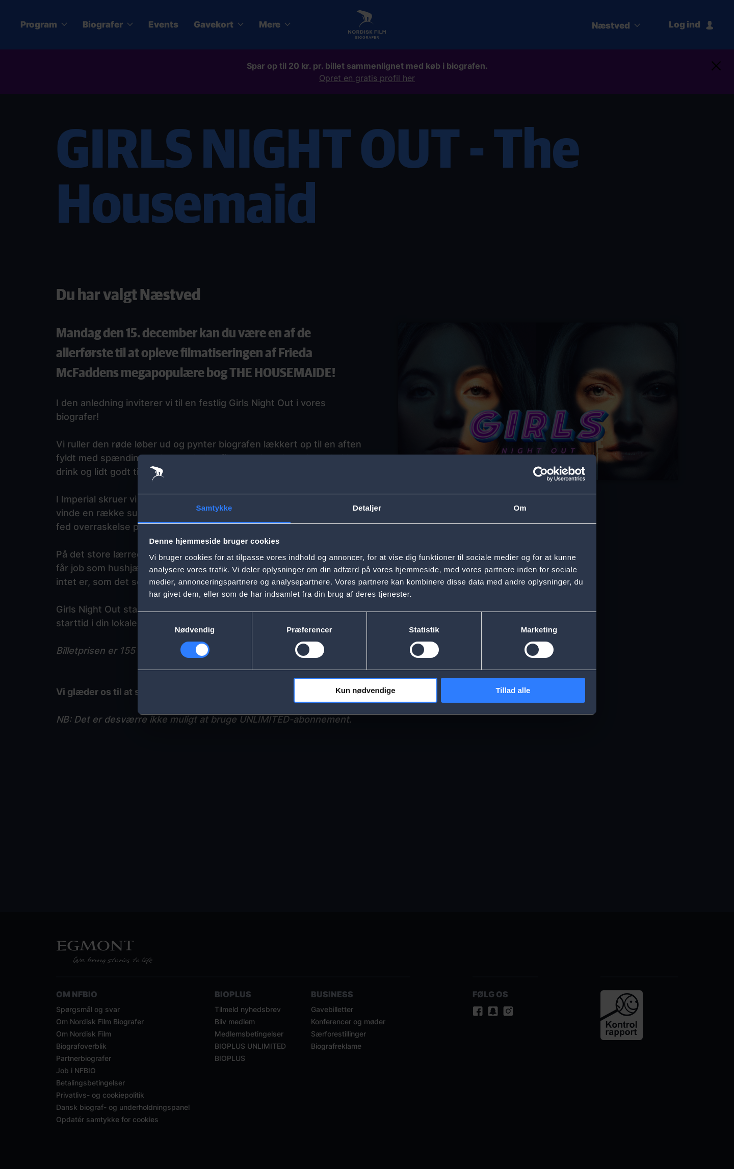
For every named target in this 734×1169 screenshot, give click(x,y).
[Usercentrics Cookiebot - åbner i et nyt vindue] (540, 474)
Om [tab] (519, 507)
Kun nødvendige (365, 690)
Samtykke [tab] (214, 507)
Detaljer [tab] (367, 507)
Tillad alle (512, 690)
